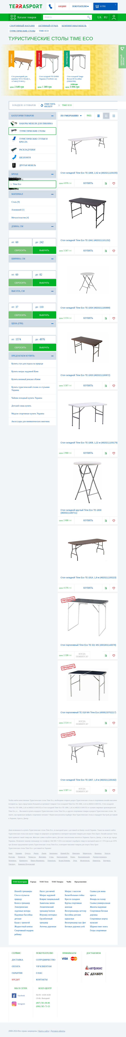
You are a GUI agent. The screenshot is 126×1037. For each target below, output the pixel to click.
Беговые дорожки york (75, 926)
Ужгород (12, 864)
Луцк (75, 860)
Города (33, 882)
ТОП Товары (57, 882)
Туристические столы (27, 131)
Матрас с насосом (73, 891)
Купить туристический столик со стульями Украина (31, 388)
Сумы (51, 857)
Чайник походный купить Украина (27, 398)
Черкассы (32, 857)
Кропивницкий (83, 857)
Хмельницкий (62, 857)
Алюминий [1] (18, 210)
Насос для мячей (47, 891)
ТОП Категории (20, 882)
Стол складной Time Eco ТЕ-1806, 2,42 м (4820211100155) (89, 173)
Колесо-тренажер (22, 903)
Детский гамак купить (21, 406)
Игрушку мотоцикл (48, 915)
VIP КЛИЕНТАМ (44, 966)
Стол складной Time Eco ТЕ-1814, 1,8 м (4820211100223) (88, 577)
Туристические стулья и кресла (29, 139)
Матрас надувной (47, 895)
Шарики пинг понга (99, 926)
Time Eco (15, 184)
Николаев (76, 853)
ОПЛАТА (16, 966)
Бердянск (106, 860)
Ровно (72, 857)
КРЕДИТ (16, 980)
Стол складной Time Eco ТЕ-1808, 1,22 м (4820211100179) (89, 442)
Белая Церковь (64, 860)
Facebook (18, 995)
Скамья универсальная (100, 903)
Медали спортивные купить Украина (28, 414)
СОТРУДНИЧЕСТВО (45, 960)
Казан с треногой (22, 923)
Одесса (27, 853)
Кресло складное (72, 899)
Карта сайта (44, 1031)
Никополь (96, 860)
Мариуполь (87, 853)
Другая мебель (23, 165)
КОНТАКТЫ (42, 980)
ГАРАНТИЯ (17, 973)
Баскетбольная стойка (74, 895)
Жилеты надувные (98, 907)
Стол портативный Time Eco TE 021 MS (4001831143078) (88, 645)
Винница (98, 853)
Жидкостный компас (24, 926)
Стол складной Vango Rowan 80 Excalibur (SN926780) (75, 78)
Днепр (36, 853)
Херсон (107, 853)
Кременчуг (23, 860)
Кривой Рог (65, 853)
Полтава (12, 857)
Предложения (80, 882)
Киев (10, 853)
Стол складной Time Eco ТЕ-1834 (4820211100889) (85, 308)
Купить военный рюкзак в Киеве (26, 379)
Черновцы (12, 860)
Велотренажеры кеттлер (75, 911)
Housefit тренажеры (23, 891)
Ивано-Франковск (37, 860)
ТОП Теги (43, 882)
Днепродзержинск (100, 857)
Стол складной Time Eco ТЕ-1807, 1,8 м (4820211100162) (88, 780)
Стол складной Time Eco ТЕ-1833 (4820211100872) (85, 375)
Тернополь (51, 860)
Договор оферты (57, 1031)
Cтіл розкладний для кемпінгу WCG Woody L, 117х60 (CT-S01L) (21, 78)
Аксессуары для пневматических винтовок (31, 421)
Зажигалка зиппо (47, 903)
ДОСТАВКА (17, 960)
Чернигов (21, 857)
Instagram (18, 1004)
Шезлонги (20, 157)
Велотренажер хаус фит (75, 923)
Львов (44, 853)
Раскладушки (22, 149)
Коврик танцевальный (49, 899)
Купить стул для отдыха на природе (27, 364)
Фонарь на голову (98, 899)
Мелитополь (84, 860)
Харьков (18, 853)
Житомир (42, 857)
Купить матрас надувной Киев (25, 371)
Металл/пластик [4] (20, 217)
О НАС (39, 973)
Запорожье (53, 853)
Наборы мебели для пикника (31, 123)
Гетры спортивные (98, 930)
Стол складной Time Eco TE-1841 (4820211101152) (85, 240)
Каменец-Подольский (26, 864)
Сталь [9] (16, 202)
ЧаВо (69, 882)
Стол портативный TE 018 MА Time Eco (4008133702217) (88, 712)
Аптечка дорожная (48, 926)
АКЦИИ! (62, 6)
